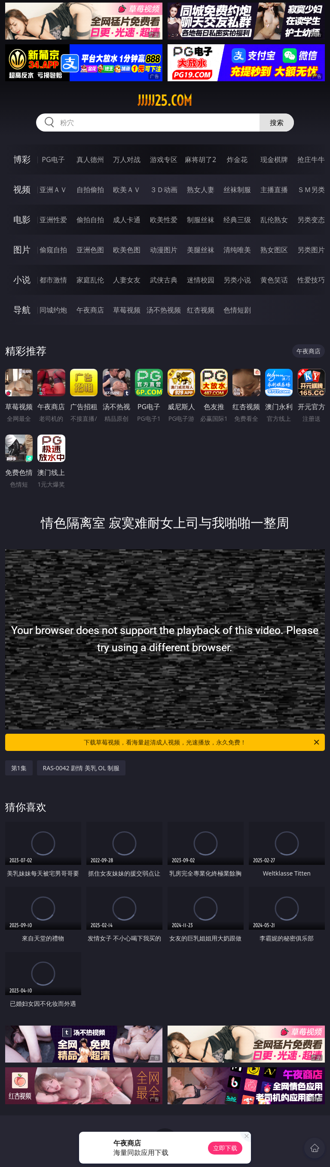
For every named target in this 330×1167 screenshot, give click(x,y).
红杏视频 (200, 310)
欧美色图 (127, 249)
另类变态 (311, 219)
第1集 (19, 768)
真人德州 (90, 159)
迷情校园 (200, 280)
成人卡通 (127, 219)
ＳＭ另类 (311, 189)
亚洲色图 (90, 249)
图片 (22, 249)
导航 (22, 309)
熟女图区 (274, 249)
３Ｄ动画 (163, 189)
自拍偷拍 (90, 189)
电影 (22, 219)
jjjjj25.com (165, 100)
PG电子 (53, 159)
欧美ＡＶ (127, 189)
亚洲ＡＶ (53, 189)
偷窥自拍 (53, 249)
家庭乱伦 (90, 280)
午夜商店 (90, 310)
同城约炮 (53, 310)
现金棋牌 (274, 159)
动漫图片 (163, 249)
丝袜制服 (237, 189)
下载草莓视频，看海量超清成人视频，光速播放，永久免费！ (202, 742)
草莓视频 (127, 310)
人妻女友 (127, 280)
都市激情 (53, 280)
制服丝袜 (200, 219)
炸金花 (237, 159)
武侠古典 (163, 280)
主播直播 (274, 189)
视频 (22, 189)
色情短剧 (237, 310)
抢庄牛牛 (311, 159)
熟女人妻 (200, 189)
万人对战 (127, 159)
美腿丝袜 (200, 249)
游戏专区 (163, 159)
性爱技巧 (311, 280)
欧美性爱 (163, 219)
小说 (22, 279)
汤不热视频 (164, 310)
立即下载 (225, 1148)
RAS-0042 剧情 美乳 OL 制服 (81, 768)
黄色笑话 (274, 280)
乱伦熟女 (274, 219)
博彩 (22, 159)
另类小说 (237, 280)
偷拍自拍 (90, 219)
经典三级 (237, 219)
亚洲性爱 (53, 219)
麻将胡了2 (200, 159)
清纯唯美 (237, 249)
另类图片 (311, 249)
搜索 (277, 122)
